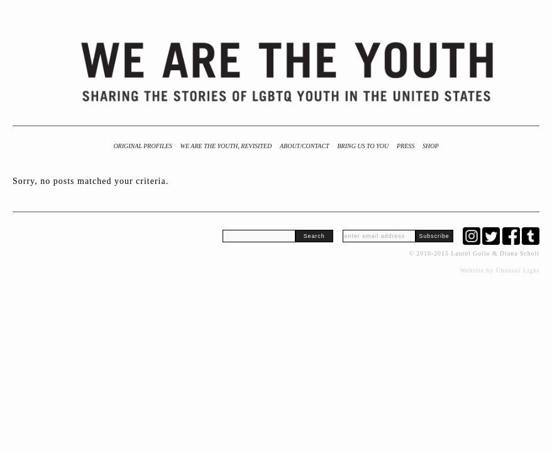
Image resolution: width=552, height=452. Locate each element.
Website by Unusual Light (499, 270)
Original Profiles (142, 146)
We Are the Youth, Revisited (226, 146)
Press (405, 146)
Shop (430, 146)
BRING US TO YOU (363, 146)
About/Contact (304, 146)
